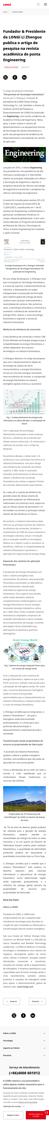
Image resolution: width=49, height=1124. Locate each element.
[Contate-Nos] (46, 1112)
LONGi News (17, 12)
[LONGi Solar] (7, 4)
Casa (5, 12)
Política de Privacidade (27, 1102)
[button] (38, 4)
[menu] (45, 4)
